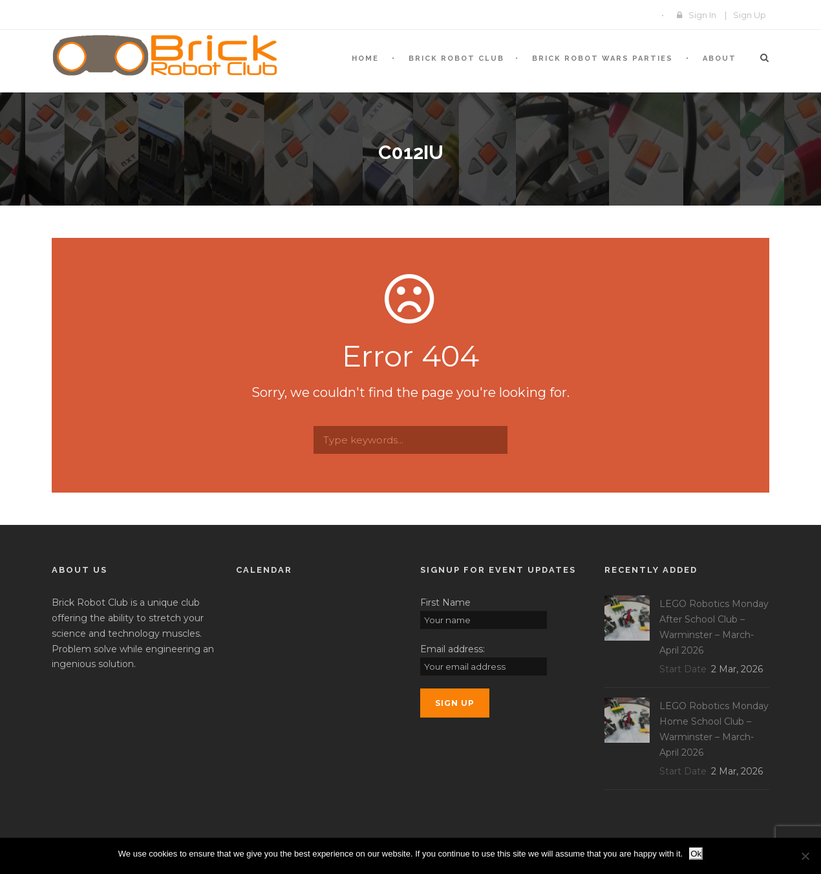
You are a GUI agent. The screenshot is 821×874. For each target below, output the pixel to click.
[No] (804, 855)
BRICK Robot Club (456, 58)
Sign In (702, 15)
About (719, 58)
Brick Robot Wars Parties (602, 58)
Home (365, 58)
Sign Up (749, 15)
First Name (445, 602)
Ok (695, 853)
